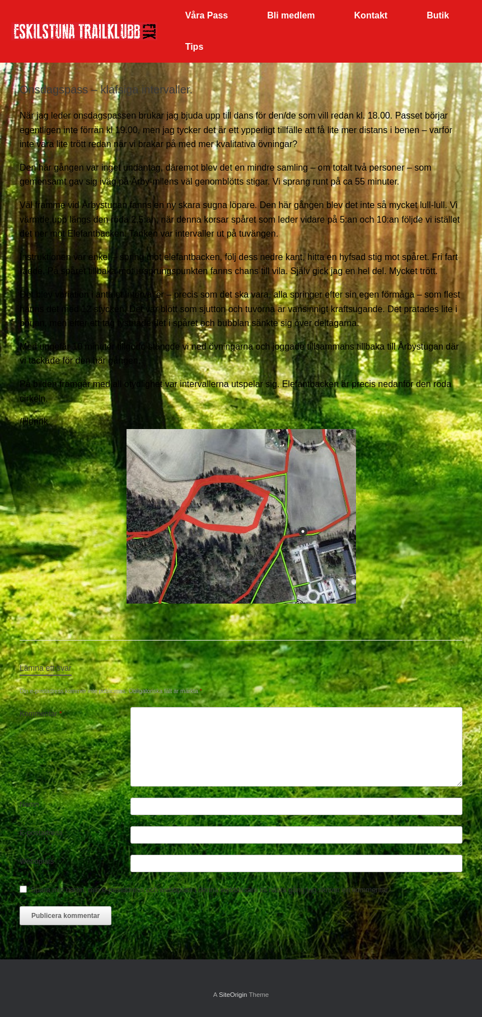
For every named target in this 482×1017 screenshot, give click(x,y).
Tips (194, 46)
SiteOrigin (233, 994)
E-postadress (41, 832)
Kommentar (41, 713)
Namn (29, 804)
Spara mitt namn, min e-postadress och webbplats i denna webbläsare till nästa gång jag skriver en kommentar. (210, 890)
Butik (438, 15)
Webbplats (37, 861)
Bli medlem (291, 15)
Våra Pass (206, 15)
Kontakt (371, 15)
